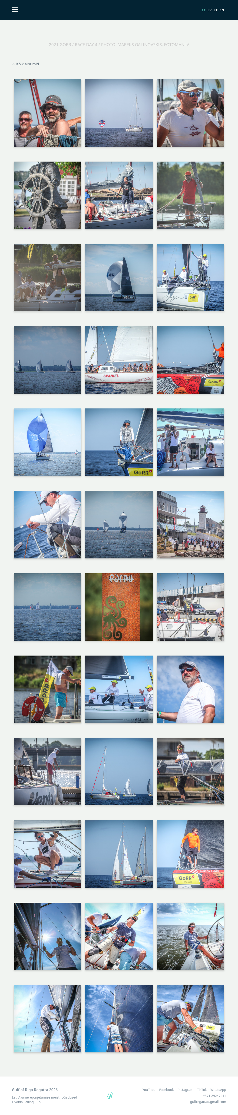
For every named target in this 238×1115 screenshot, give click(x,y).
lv (210, 10)
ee (204, 10)
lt (216, 10)
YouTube (148, 1090)
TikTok (202, 1090)
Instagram (185, 1090)
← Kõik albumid (25, 64)
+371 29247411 (214, 1095)
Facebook (166, 1090)
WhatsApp (218, 1090)
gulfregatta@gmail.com (208, 1101)
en (221, 10)
